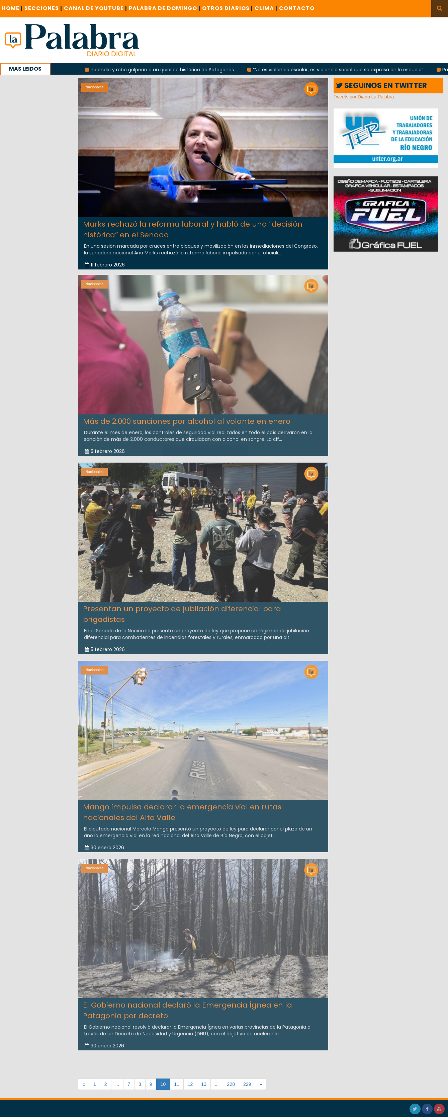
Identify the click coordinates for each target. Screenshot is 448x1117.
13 (203, 1084)
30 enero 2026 (104, 843)
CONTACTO (297, 8)
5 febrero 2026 (105, 446)
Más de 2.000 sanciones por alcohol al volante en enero (186, 416)
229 (247, 1084)
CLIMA (266, 8)
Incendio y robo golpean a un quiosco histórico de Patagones (166, 69)
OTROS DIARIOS (227, 8)
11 (176, 1084)
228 (231, 1084)
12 (190, 1084)
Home (12, 8)
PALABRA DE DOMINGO (164, 8)
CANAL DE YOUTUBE (95, 8)
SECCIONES (43, 8)
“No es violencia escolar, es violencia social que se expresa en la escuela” (342, 69)
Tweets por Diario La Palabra (364, 96)
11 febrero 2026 (105, 264)
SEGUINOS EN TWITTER (381, 85)
